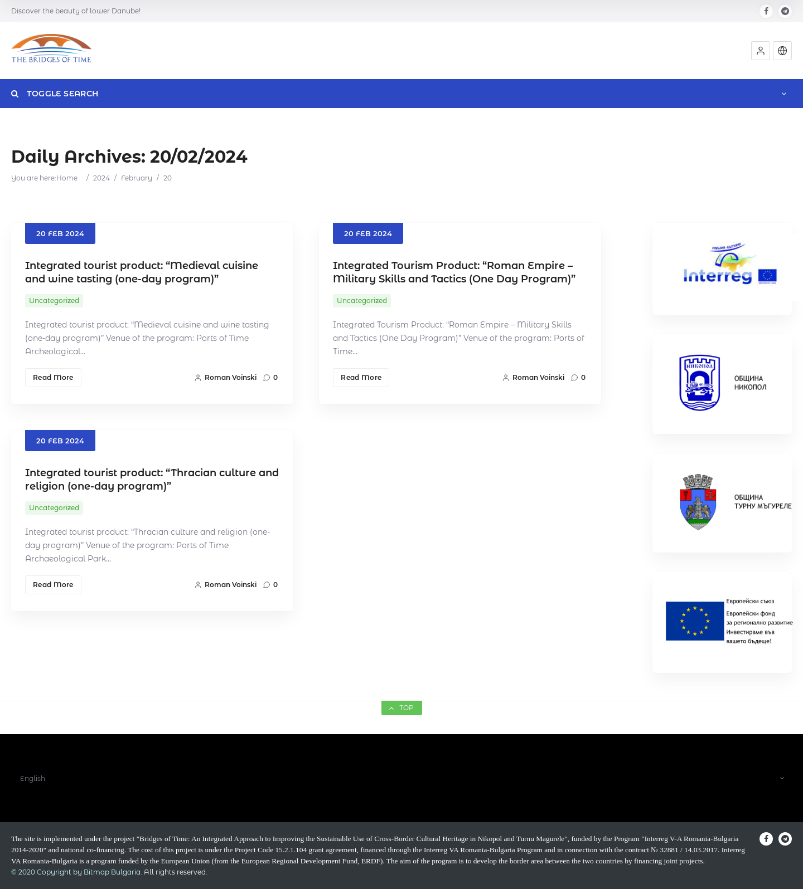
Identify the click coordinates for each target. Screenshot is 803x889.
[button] (760, 50)
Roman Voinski (225, 377)
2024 (101, 178)
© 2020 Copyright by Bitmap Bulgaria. (76, 872)
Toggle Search (54, 94)
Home (67, 178)
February (136, 178)
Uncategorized (54, 300)
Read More (53, 377)
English (32, 778)
